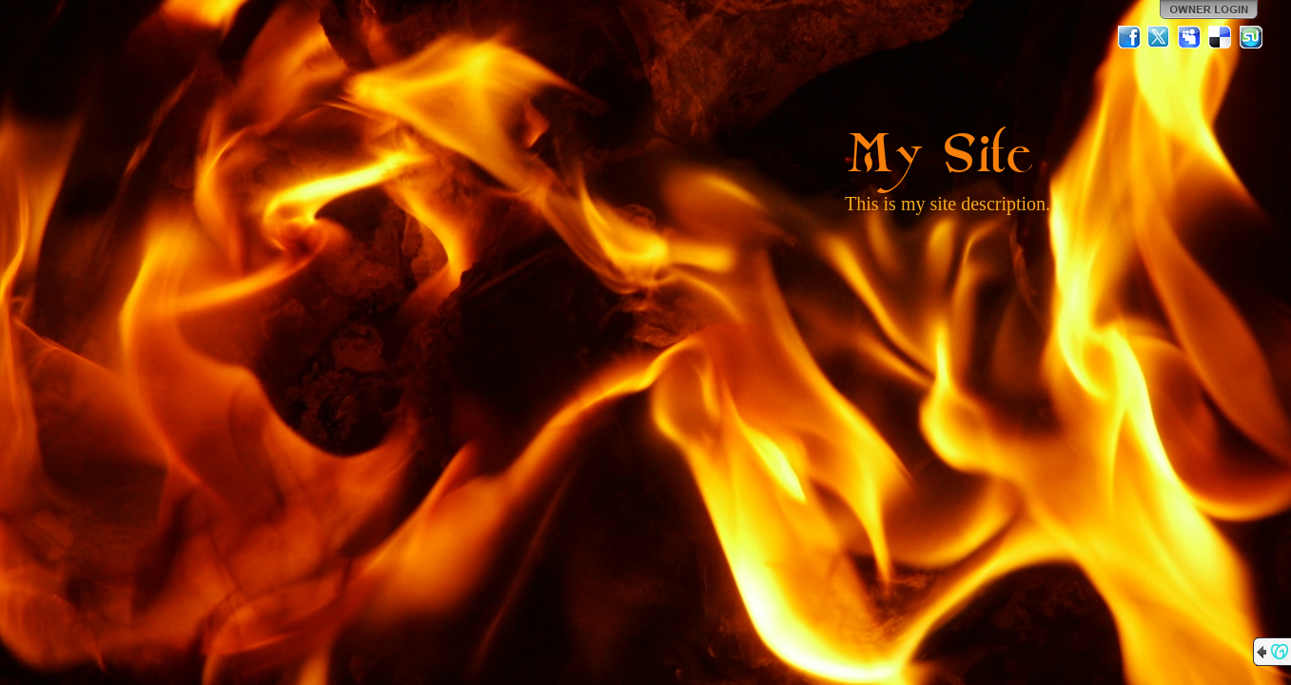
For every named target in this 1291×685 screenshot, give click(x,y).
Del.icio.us (1220, 37)
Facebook (1129, 37)
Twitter (1159, 37)
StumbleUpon (1251, 37)
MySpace (1190, 37)
